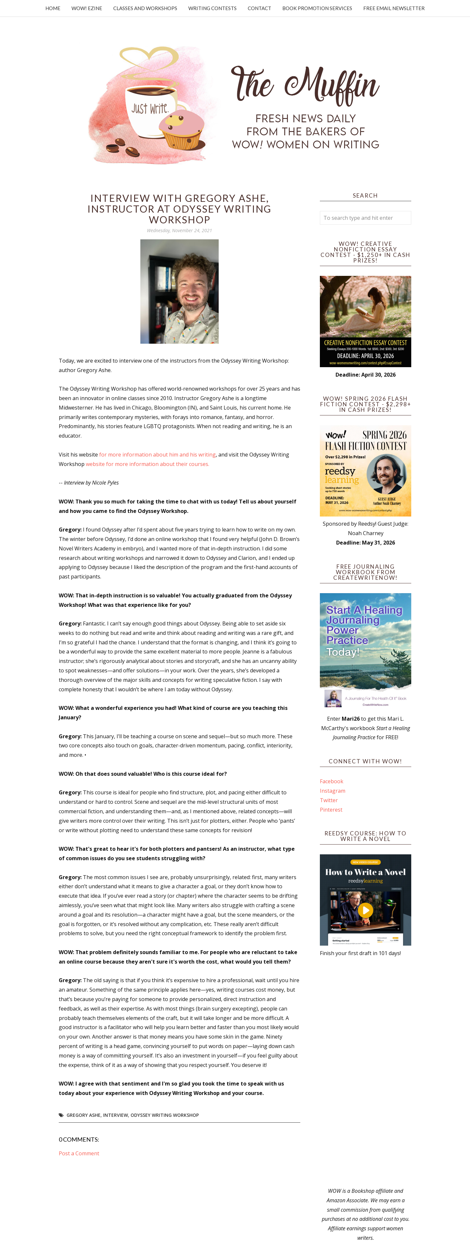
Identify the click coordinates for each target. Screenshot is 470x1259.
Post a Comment (79, 1153)
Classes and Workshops (145, 8)
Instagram (332, 790)
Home (52, 8)
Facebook (331, 781)
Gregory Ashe (84, 1115)
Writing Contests (212, 8)
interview (115, 1115)
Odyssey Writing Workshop (165, 1115)
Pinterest (331, 809)
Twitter (329, 800)
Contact (259, 8)
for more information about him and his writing (157, 454)
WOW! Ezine (86, 8)
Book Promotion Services (317, 8)
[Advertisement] (365, 1072)
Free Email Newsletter (394, 8)
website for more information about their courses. (147, 464)
